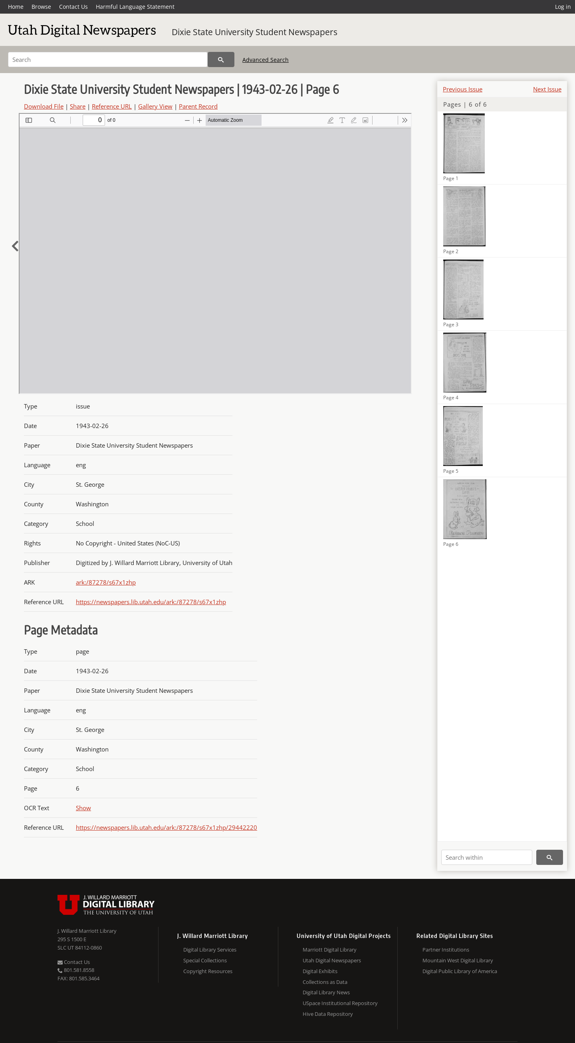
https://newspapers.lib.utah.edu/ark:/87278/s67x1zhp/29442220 (166, 827)
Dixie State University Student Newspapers (254, 32)
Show (83, 808)
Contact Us (73, 6)
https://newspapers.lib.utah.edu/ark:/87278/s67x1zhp (151, 602)
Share (77, 106)
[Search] (108, 59)
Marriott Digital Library (330, 949)
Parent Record (198, 106)
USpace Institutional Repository (340, 1003)
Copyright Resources (207, 971)
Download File (43, 106)
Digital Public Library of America (459, 971)
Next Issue (547, 89)
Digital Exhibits (320, 971)
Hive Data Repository (328, 1013)
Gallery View (155, 106)
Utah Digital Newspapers (332, 960)
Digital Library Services (209, 949)
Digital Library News (326, 992)
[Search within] (486, 857)
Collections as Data (325, 981)
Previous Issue (462, 89)
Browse (41, 6)
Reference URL (112, 106)
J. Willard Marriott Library (87, 930)
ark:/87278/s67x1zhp (106, 582)
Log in (563, 6)
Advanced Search (265, 59)
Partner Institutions (445, 949)
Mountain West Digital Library (457, 960)
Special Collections (205, 960)
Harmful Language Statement (135, 6)
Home (16, 6)
